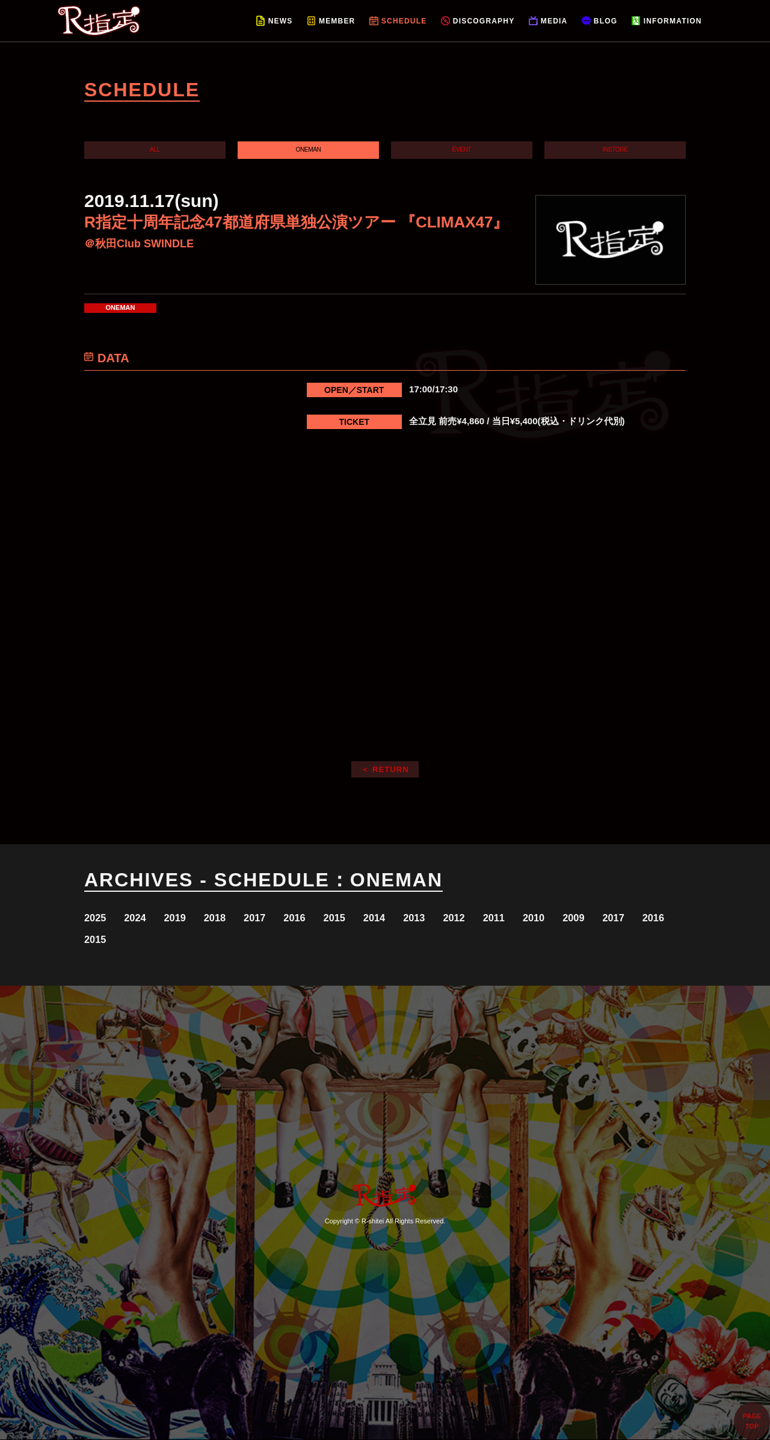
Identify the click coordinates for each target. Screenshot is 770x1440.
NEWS (280, 21)
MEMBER (337, 21)
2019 (187, 917)
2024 (142, 917)
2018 (232, 917)
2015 (366, 917)
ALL (154, 149)
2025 (97, 917)
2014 (411, 917)
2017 (277, 917)
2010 (591, 917)
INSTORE (615, 149)
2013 (456, 917)
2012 (501, 917)
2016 (322, 917)
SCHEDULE (404, 21)
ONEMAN (308, 149)
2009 (635, 917)
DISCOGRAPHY (484, 21)
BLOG (605, 21)
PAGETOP (752, 1421)
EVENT (462, 149)
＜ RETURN (385, 769)
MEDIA (554, 21)
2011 (545, 917)
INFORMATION (673, 21)
